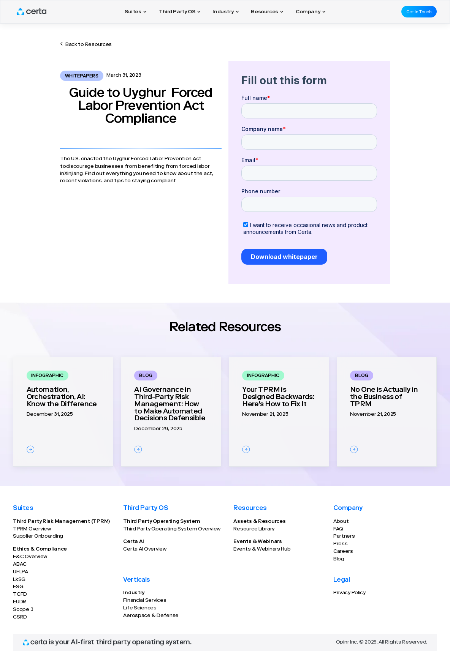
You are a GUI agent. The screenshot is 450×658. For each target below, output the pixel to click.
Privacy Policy (349, 593)
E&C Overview (30, 557)
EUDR (19, 602)
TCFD (20, 594)
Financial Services (144, 600)
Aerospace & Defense (151, 616)
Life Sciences (139, 608)
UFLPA (20, 572)
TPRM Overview (32, 529)
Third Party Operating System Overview (172, 529)
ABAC (20, 564)
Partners (344, 536)
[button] (135, 11)
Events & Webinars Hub (261, 549)
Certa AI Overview (144, 549)
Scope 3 (23, 609)
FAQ (338, 529)
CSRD (20, 617)
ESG (18, 587)
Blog (338, 559)
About (341, 521)
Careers (343, 551)
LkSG (19, 579)
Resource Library (253, 529)
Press (340, 544)
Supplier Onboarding (38, 536)
